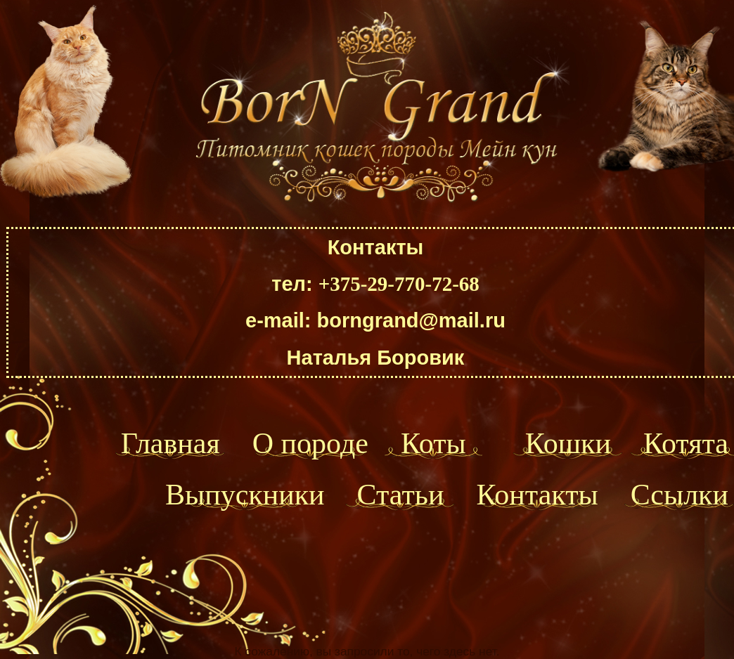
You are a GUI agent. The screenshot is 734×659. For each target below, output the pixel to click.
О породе (310, 443)
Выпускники (245, 494)
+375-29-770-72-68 (398, 284)
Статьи (400, 494)
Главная (170, 443)
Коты (433, 443)
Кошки (568, 443)
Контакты (537, 494)
